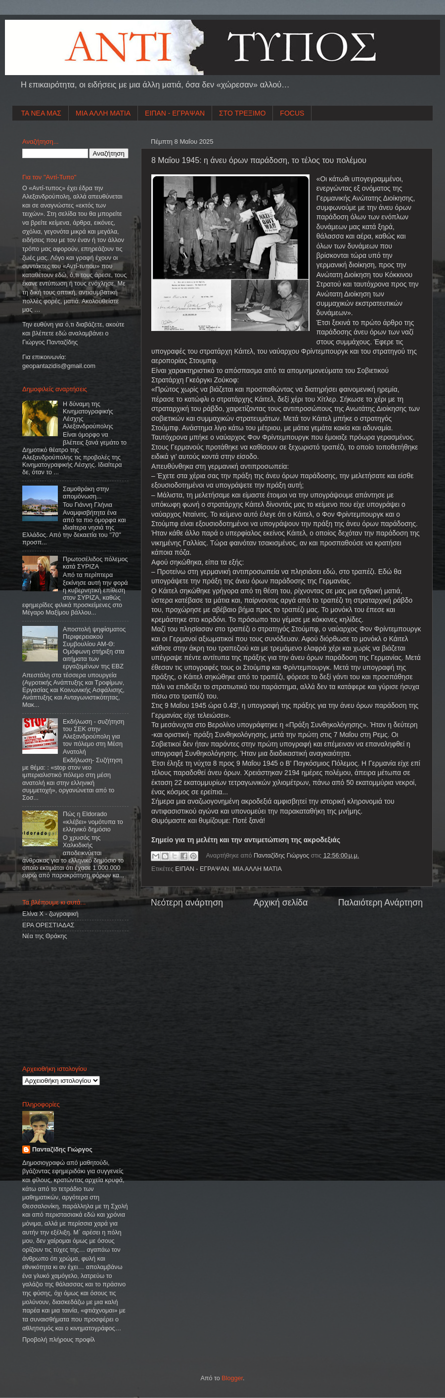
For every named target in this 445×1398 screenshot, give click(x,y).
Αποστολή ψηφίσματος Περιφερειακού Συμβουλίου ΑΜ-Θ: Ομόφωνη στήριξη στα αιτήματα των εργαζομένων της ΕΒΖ (94, 648)
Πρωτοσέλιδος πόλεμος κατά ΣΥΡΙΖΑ (95, 563)
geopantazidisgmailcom (58, 366)
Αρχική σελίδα (280, 902)
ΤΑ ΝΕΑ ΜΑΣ (41, 113)
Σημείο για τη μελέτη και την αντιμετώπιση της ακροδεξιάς (245, 840)
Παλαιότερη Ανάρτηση (380, 902)
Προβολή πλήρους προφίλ (58, 1339)
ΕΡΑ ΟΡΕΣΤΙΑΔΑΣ (48, 925)
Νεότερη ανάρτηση (187, 902)
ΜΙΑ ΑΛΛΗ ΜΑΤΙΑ (103, 113)
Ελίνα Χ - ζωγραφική (50, 913)
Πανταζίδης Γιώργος (282, 855)
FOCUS (292, 113)
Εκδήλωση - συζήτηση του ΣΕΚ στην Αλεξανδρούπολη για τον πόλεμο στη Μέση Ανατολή (93, 736)
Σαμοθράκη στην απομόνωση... (86, 493)
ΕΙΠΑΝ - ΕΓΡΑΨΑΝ (175, 113)
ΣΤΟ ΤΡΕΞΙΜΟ (242, 113)
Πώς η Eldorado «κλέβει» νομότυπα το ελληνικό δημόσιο (93, 821)
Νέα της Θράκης (44, 936)
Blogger (232, 1378)
